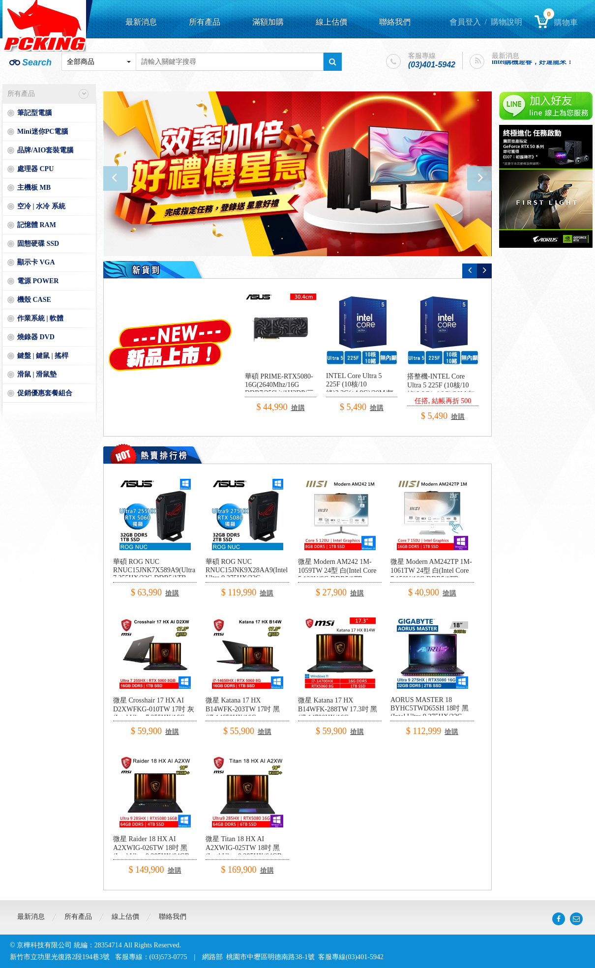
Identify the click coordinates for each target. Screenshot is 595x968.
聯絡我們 (395, 22)
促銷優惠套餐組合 (44, 393)
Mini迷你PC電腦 (42, 131)
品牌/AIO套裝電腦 (45, 150)
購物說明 (506, 22)
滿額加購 (268, 22)
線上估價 (331, 22)
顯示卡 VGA (36, 262)
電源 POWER (38, 281)
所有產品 (204, 22)
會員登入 (465, 22)
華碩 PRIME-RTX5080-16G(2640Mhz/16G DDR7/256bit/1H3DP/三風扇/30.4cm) (279, 389)
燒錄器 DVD (36, 337)
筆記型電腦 (34, 113)
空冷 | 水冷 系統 (41, 206)
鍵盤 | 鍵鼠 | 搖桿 (42, 355)
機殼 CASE (34, 299)
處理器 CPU (35, 169)
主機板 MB (34, 187)
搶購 (298, 407)
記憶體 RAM (36, 225)
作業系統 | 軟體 (40, 318)
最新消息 (141, 22)
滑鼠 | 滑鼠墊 (37, 374)
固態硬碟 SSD (38, 243)
